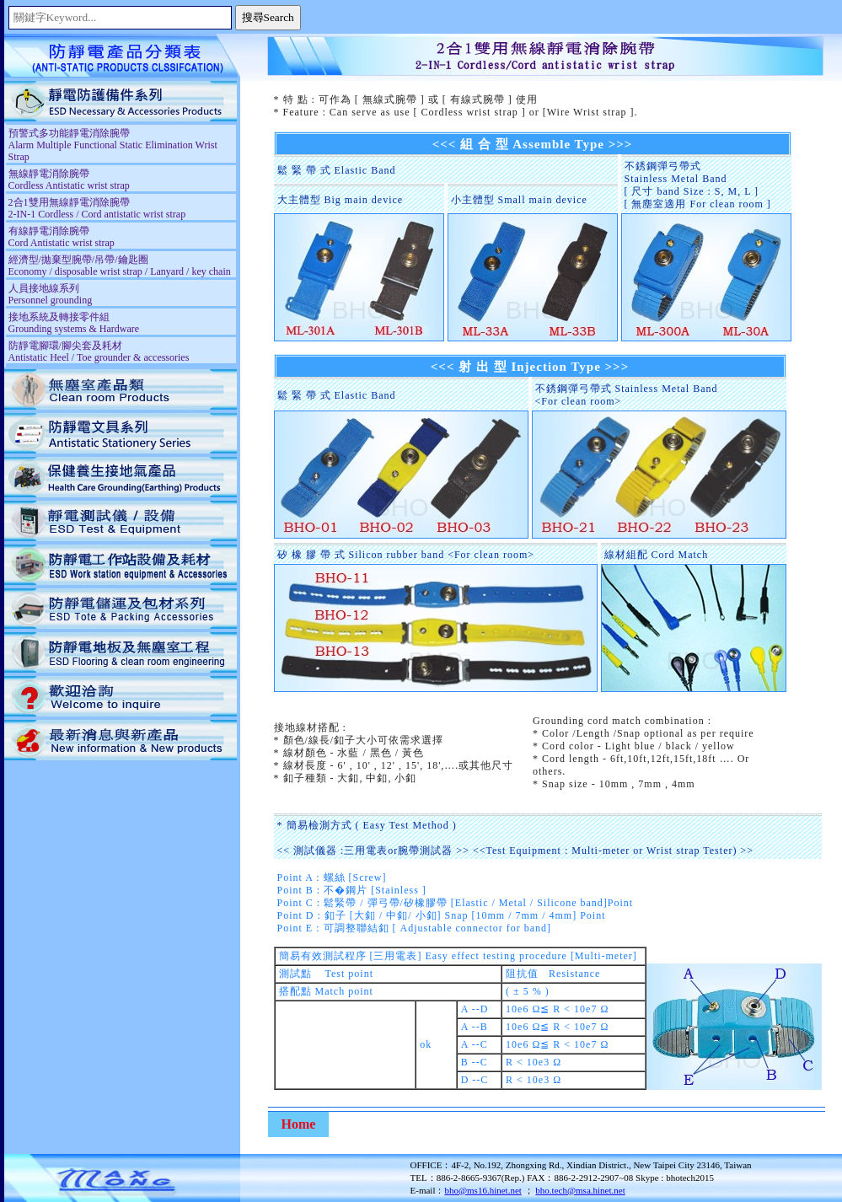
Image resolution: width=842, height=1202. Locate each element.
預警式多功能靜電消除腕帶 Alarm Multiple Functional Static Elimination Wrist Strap (112, 145)
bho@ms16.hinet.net (482, 1190)
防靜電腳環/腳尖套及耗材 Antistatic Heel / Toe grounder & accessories (99, 351)
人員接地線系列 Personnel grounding (50, 294)
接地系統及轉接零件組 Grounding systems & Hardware (74, 323)
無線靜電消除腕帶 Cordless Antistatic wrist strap (69, 179)
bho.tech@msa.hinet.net (580, 1190)
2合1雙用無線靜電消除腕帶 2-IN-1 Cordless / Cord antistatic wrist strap (97, 208)
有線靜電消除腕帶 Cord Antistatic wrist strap (61, 237)
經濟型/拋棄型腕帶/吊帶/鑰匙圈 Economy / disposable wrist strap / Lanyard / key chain (119, 265)
